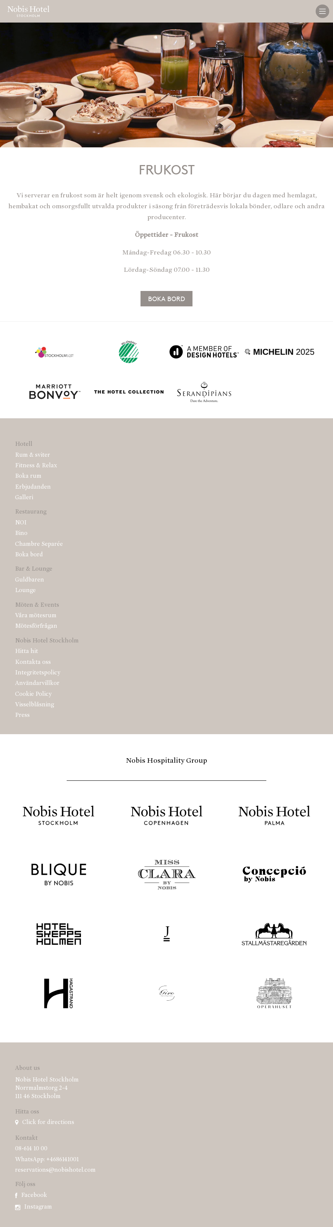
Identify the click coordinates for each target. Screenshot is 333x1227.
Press (22, 715)
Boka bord (166, 298)
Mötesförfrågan (36, 626)
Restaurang (30, 512)
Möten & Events (37, 605)
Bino (21, 533)
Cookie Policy (33, 694)
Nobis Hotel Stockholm (47, 641)
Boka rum (28, 476)
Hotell (23, 444)
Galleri (24, 498)
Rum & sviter (32, 455)
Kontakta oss (33, 662)
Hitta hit (26, 651)
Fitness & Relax (36, 466)
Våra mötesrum (36, 616)
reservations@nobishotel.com (55, 1170)
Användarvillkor (37, 683)
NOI (21, 523)
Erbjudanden (33, 487)
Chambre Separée (39, 544)
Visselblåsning (34, 705)
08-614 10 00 (31, 1149)
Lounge (25, 591)
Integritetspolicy (37, 673)
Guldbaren (29, 580)
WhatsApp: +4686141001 (47, 1160)
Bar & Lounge (33, 569)
